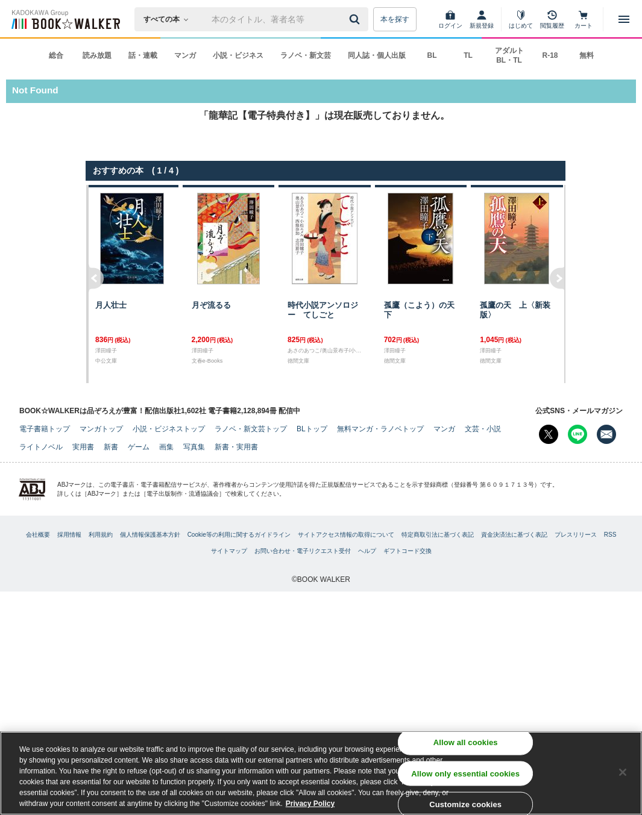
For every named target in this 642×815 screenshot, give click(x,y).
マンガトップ (101, 429)
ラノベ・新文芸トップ (251, 429)
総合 (56, 55)
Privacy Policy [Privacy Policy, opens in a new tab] (310, 806)
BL (432, 55)
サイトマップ (229, 551)
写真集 (194, 447)
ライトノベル (41, 447)
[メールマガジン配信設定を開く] (606, 434)
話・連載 (142, 55)
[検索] (356, 19)
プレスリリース (576, 534)
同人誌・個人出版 (377, 55)
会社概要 (38, 534)
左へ (95, 284)
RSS (610, 534)
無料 (586, 55)
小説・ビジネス (238, 55)
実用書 (83, 447)
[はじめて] (521, 19)
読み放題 (97, 55)
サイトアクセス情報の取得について (346, 534)
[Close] (622, 775)
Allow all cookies (465, 745)
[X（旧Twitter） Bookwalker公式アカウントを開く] (548, 434)
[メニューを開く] (624, 19)
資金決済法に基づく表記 (514, 534)
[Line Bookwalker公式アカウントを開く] (577, 434)
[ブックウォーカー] (65, 19)
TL (468, 55)
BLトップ (312, 429)
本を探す (394, 19)
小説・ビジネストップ (169, 429)
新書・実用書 (236, 447)
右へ (558, 284)
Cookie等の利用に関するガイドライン (239, 534)
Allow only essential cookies (465, 776)
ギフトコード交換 (407, 551)
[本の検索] (169, 19)
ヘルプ (367, 551)
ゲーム (138, 447)
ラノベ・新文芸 (305, 55)
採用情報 (69, 534)
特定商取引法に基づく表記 (437, 534)
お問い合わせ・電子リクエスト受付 (302, 551)
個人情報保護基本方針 (150, 534)
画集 (166, 447)
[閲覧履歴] (552, 19)
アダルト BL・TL (509, 55)
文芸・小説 (483, 429)
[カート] (583, 19)
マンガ (185, 55)
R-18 (550, 55)
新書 (111, 447)
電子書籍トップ (44, 429)
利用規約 (101, 534)
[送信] (356, 19)
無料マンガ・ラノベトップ (380, 429)
